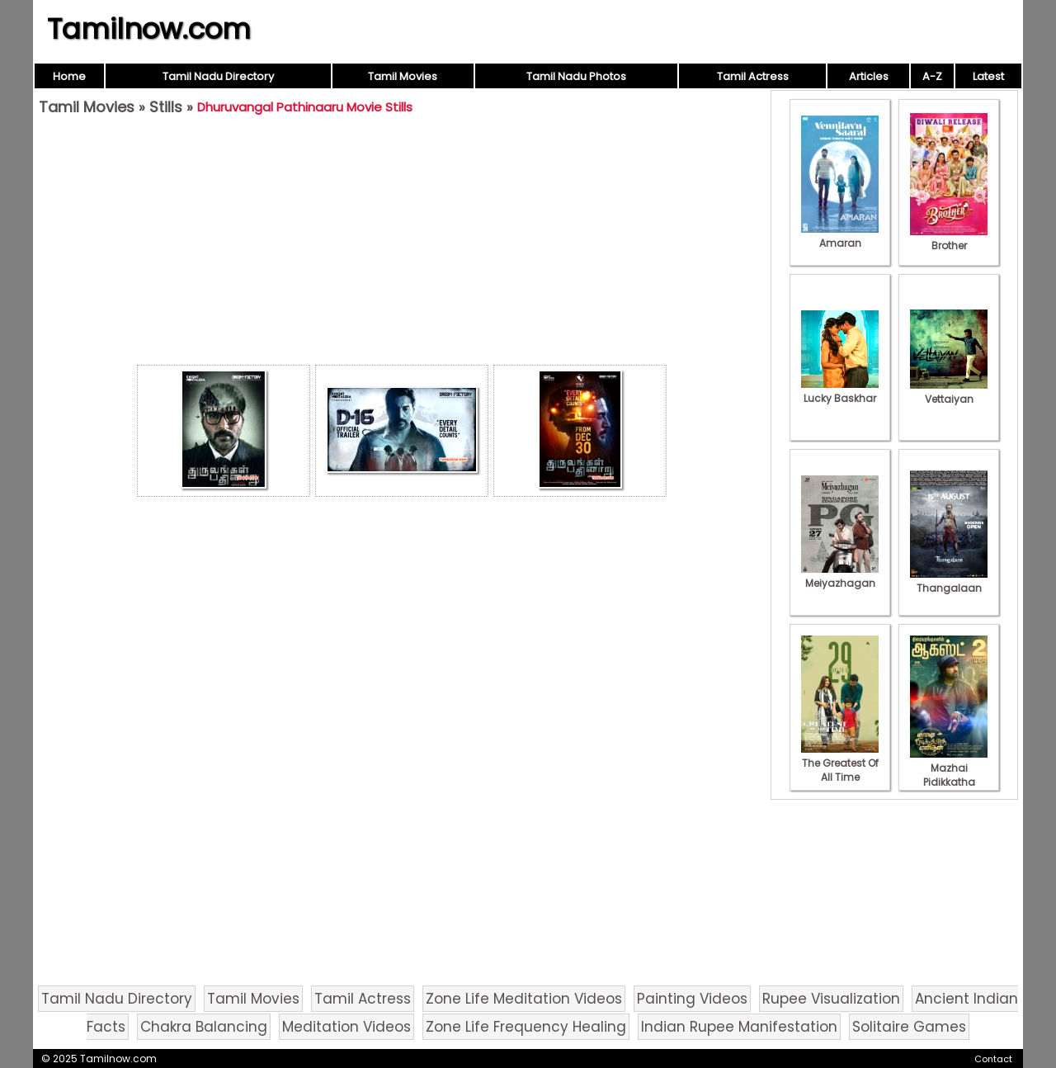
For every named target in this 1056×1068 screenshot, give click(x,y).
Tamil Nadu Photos (576, 76)
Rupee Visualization (831, 999)
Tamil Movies (402, 76)
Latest (988, 76)
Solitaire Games (909, 1027)
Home (69, 76)
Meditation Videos (346, 1027)
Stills (165, 107)
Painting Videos (692, 999)
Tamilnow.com (149, 29)
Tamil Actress (753, 76)
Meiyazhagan (840, 576)
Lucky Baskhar (840, 391)
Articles (869, 76)
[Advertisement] (402, 244)
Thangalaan (949, 581)
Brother (949, 238)
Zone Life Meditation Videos (524, 999)
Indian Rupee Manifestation (739, 1027)
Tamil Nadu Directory (218, 76)
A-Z (932, 76)
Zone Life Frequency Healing (526, 1027)
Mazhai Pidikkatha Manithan (949, 775)
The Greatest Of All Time (840, 763)
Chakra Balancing (203, 1027)
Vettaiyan (949, 392)
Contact (993, 1059)
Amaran (840, 236)
